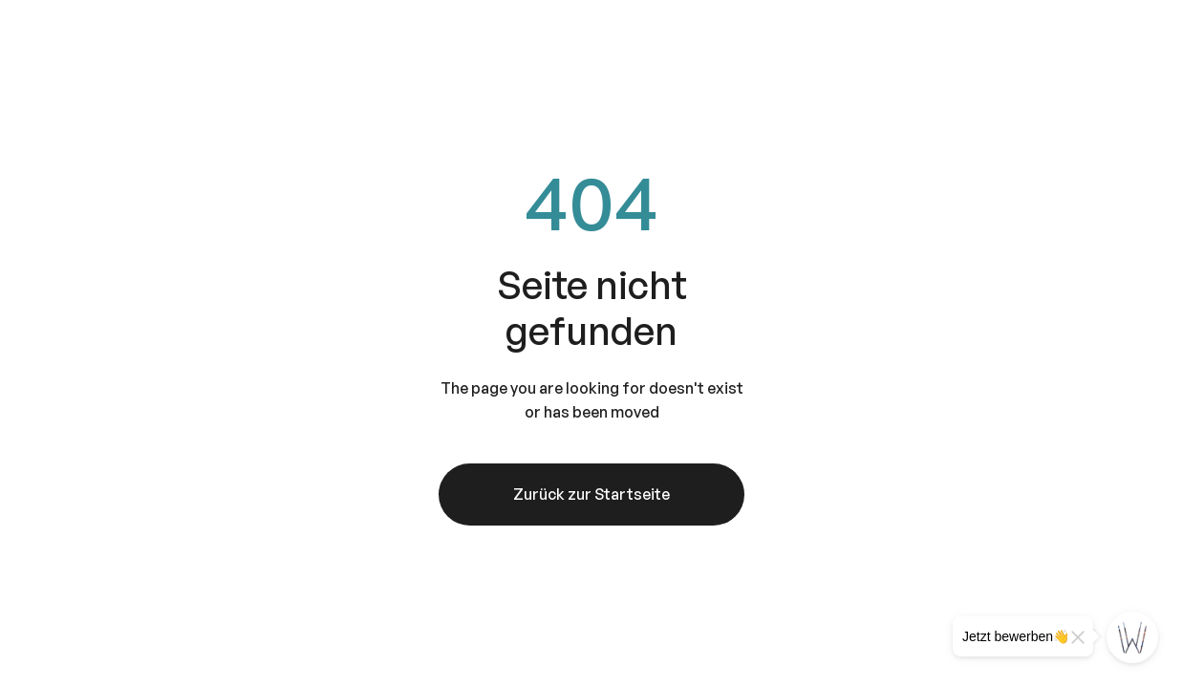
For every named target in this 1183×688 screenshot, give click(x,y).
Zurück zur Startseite (591, 494)
